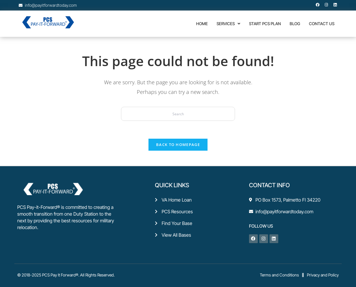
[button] (228, 23)
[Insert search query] (178, 114)
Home (202, 23)
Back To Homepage (178, 144)
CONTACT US (321, 23)
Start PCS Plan (265, 23)
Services (228, 23)
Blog (295, 23)
